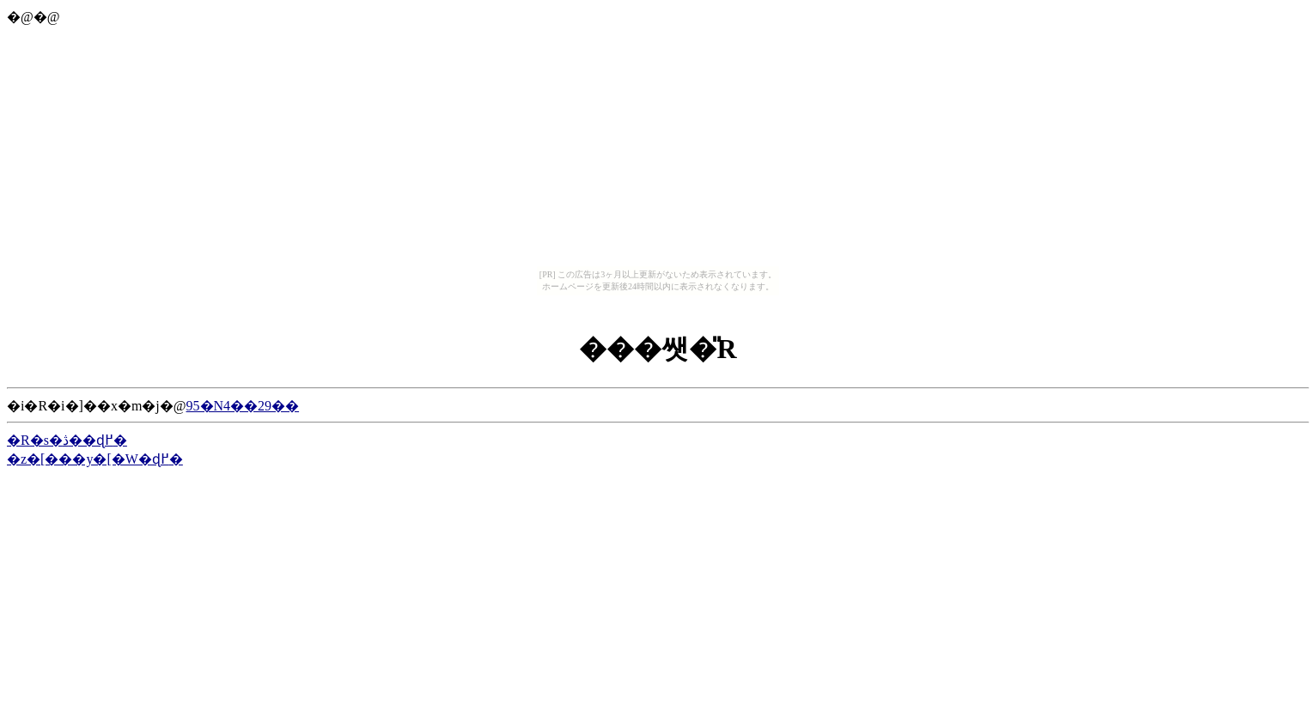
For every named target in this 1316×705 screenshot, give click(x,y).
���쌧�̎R (657, 348)
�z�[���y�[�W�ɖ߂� (95, 459)
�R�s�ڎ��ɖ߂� (67, 440)
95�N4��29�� (243, 405)
